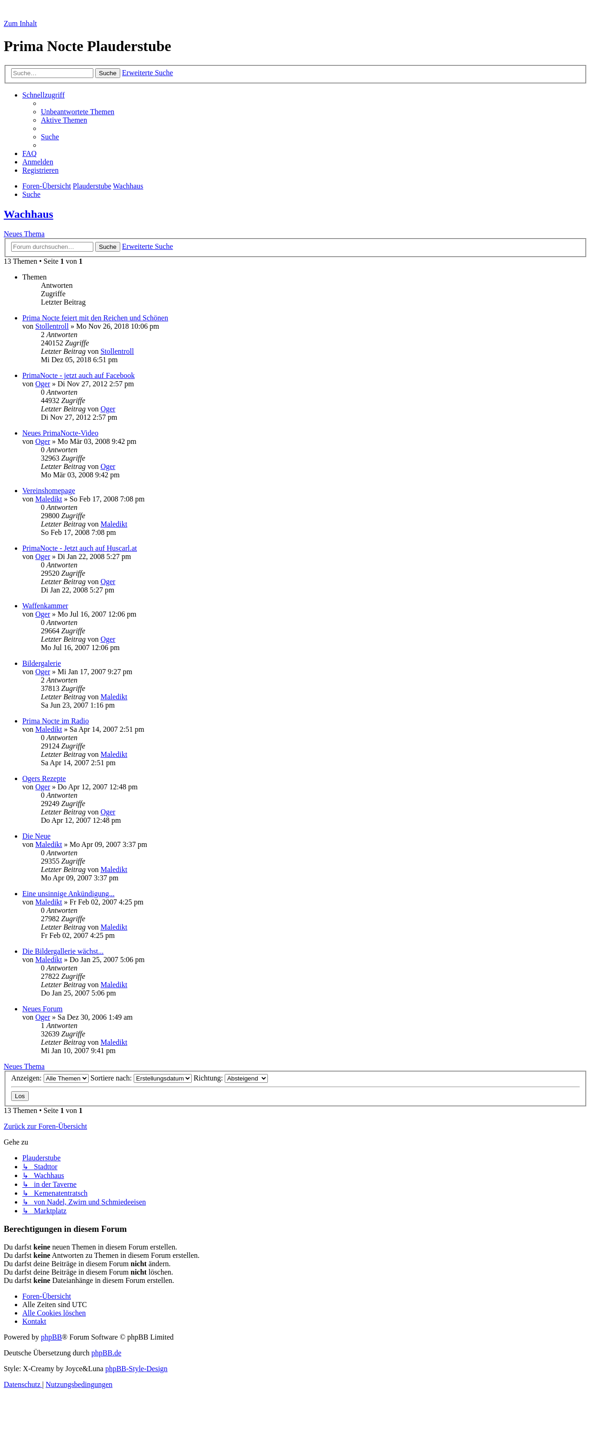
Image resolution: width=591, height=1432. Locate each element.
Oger (42, 384)
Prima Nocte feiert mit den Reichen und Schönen (95, 318)
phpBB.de (106, 1353)
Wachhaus (28, 214)
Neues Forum (42, 1009)
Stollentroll (52, 326)
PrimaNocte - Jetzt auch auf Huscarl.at (79, 548)
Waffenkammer (45, 606)
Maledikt (48, 499)
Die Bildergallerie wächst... (63, 951)
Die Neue (36, 836)
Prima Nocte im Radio (55, 721)
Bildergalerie (41, 663)
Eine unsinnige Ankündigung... (68, 894)
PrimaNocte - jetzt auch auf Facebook (78, 375)
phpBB (51, 1337)
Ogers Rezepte (44, 778)
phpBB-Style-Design (136, 1369)
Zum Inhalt (20, 23)
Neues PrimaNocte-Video (60, 433)
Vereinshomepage (48, 491)
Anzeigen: (50, 1078)
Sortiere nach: (141, 1078)
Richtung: (231, 1078)
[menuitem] (77, 112)
